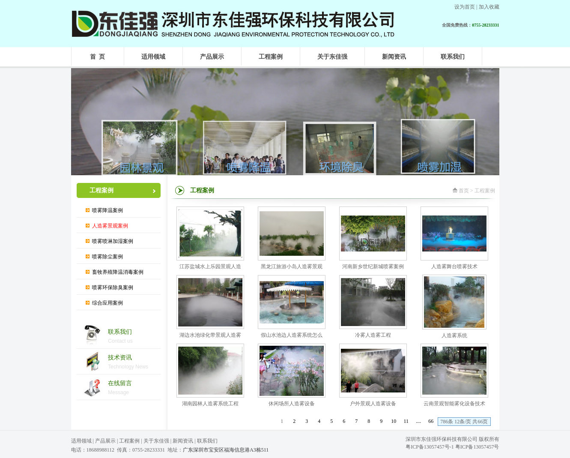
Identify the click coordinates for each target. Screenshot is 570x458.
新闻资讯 (183, 441)
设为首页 (464, 7)
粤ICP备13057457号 (477, 447)
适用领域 (81, 441)
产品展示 (105, 441)
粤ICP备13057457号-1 (430, 447)
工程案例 (129, 441)
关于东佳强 (156, 441)
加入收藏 (489, 7)
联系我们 (207, 441)
